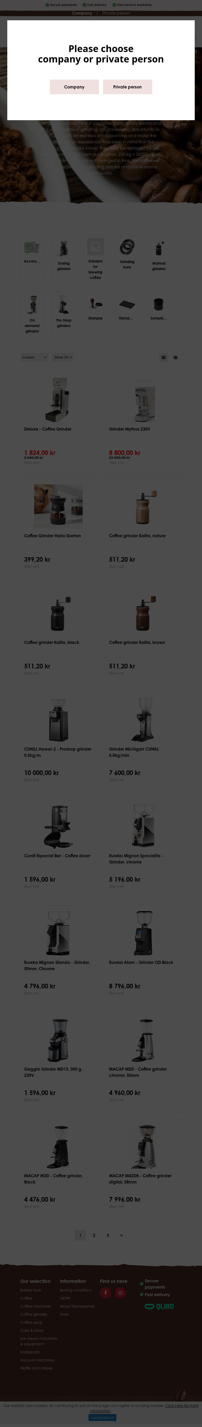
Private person (127, 86)
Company (74, 86)
